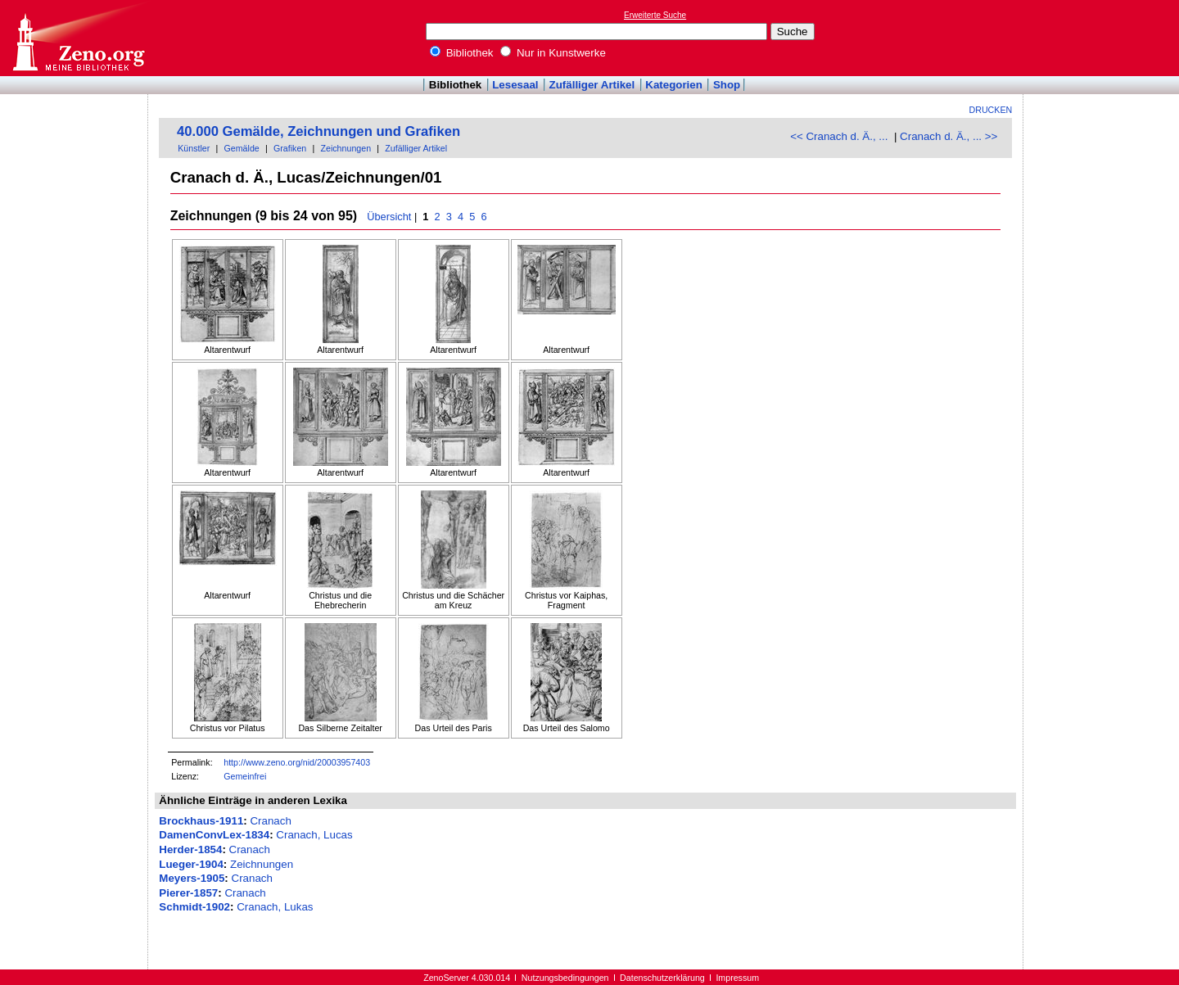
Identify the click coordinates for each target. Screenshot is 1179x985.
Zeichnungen (345, 148)
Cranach (270, 821)
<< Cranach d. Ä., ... (839, 136)
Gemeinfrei (245, 776)
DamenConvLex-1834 (214, 835)
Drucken (991, 110)
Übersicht (389, 216)
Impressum (737, 978)
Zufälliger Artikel (592, 85)
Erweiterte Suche (655, 15)
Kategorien (673, 85)
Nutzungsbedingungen (565, 978)
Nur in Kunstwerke (553, 53)
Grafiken (289, 148)
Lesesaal (515, 85)
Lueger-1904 (191, 864)
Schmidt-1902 (194, 907)
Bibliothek (462, 53)
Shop (726, 85)
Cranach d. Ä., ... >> (948, 136)
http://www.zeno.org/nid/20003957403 (297, 762)
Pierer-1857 (188, 893)
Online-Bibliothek (78, 38)
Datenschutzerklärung (662, 978)
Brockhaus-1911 (201, 821)
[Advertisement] (1103, 38)
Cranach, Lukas (275, 907)
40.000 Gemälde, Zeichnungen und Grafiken (318, 131)
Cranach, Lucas (314, 835)
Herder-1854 (190, 849)
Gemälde (242, 148)
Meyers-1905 (191, 878)
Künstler (194, 148)
